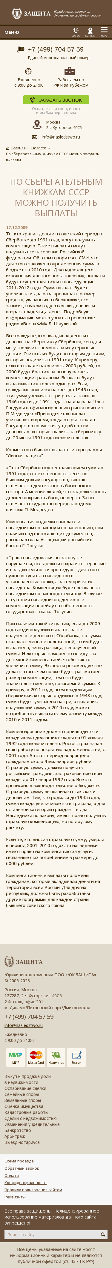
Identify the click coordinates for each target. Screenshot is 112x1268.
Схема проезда (19, 1161)
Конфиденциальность (25, 1182)
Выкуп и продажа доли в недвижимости (27, 1079)
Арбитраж (14, 1136)
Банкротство (17, 1130)
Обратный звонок (21, 1168)
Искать (103, 1234)
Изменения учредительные (32, 1124)
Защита (31, 13)
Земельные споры (22, 1100)
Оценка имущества (23, 1106)
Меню (104, 35)
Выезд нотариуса (22, 1142)
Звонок (76, 35)
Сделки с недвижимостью (30, 1118)
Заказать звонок (60, 100)
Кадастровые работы (26, 1112)
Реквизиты (15, 1197)
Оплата (11, 1175)
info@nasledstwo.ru (61, 137)
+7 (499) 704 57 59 (56, 49)
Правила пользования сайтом (33, 1189)
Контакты (90, 35)
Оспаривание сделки (25, 1088)
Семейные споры (21, 1094)
